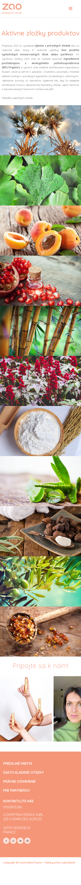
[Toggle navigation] (70, 8)
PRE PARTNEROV (16, 790)
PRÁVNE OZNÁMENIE (19, 782)
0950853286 (12, 807)
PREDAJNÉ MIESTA (17, 764)
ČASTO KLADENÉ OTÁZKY (23, 773)
